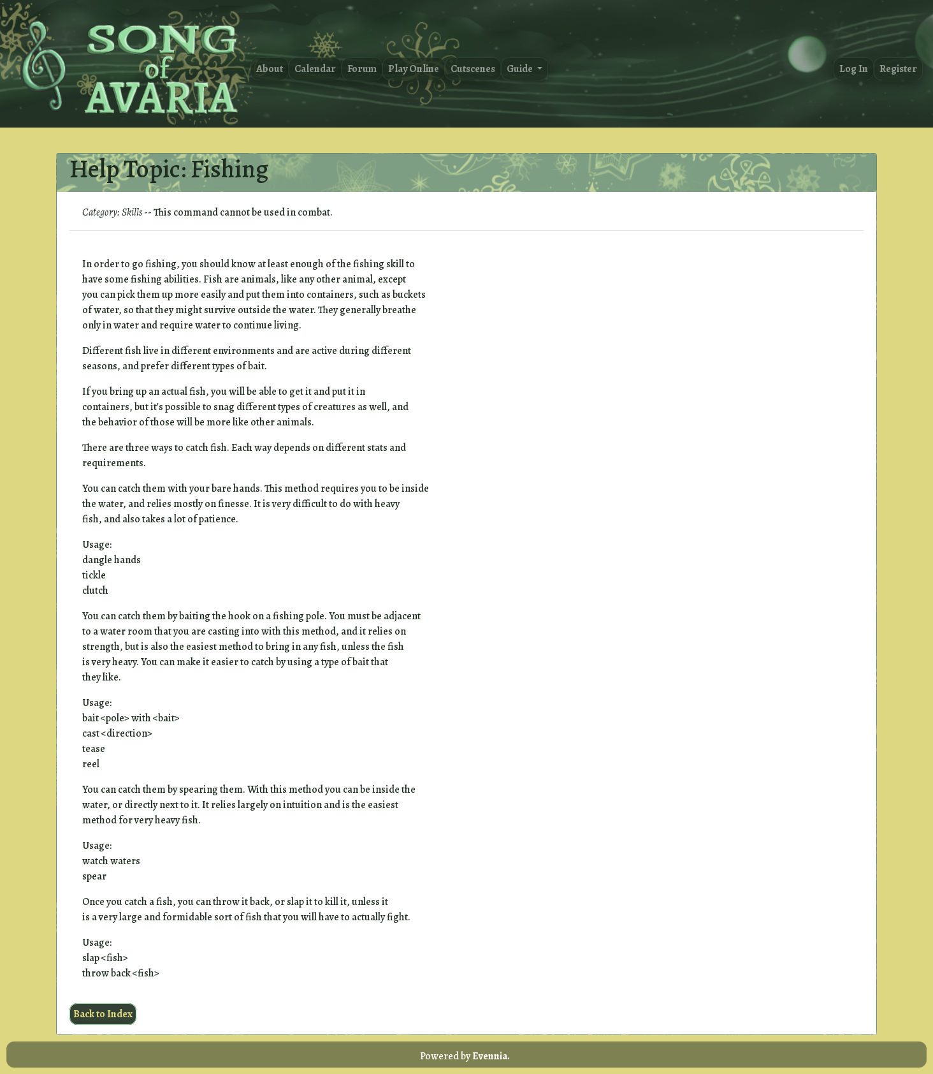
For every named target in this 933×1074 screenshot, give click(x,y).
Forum (362, 69)
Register (898, 69)
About (269, 69)
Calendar (315, 69)
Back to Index (103, 1014)
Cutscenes (473, 69)
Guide (521, 69)
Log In (853, 69)
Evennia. (491, 1056)
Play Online (413, 69)
